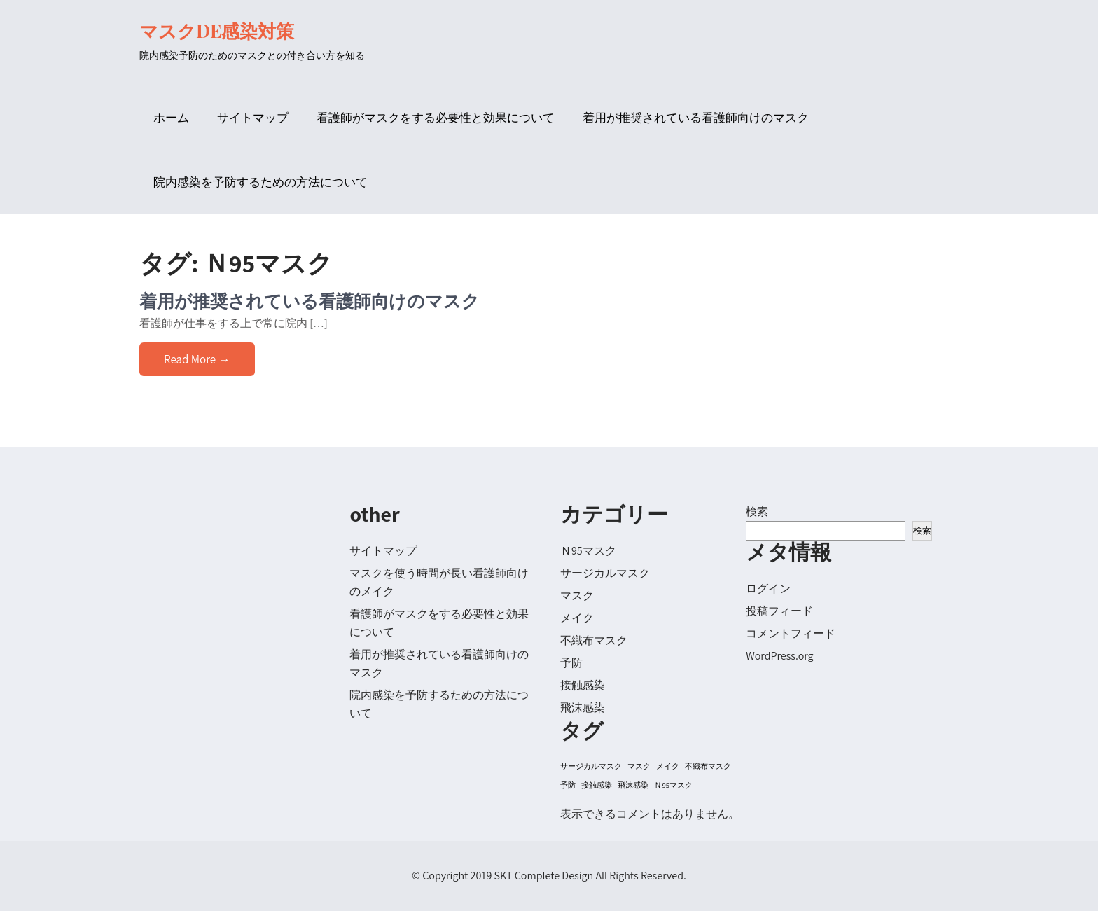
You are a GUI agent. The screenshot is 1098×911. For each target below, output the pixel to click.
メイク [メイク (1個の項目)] (667, 766)
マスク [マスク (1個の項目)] (639, 766)
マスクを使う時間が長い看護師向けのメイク (439, 582)
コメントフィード (790, 633)
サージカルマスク (605, 573)
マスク (577, 595)
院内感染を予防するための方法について (260, 182)
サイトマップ (253, 117)
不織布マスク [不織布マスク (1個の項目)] (708, 766)
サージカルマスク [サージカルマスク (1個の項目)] (591, 766)
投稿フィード (779, 611)
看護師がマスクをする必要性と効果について (436, 117)
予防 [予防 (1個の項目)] (568, 785)
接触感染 (582, 685)
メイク (577, 618)
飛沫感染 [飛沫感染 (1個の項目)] (633, 785)
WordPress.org (779, 655)
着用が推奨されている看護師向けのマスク (696, 117)
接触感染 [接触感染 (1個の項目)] (596, 785)
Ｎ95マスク (588, 550)
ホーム (171, 117)
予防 (571, 662)
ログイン (768, 588)
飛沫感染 (582, 707)
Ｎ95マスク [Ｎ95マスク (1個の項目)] (673, 785)
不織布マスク (593, 640)
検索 (757, 511)
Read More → (197, 359)
